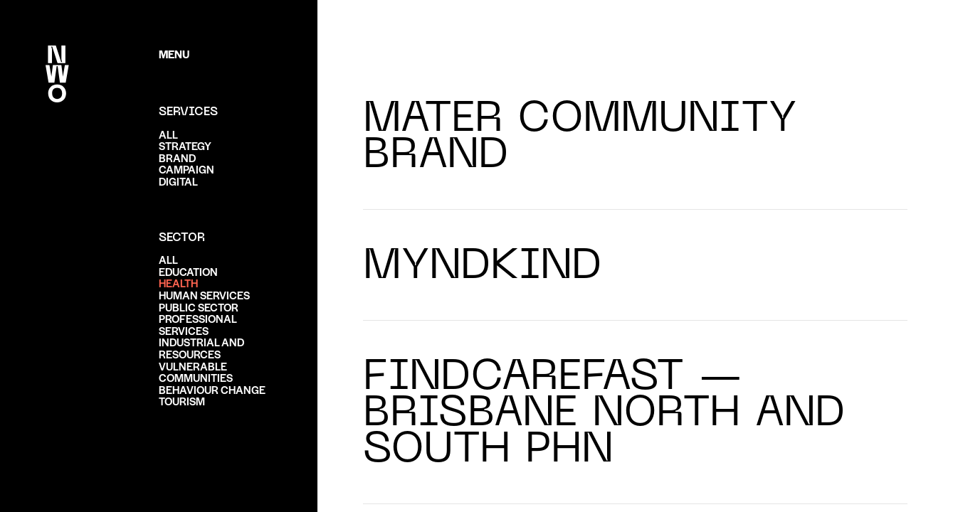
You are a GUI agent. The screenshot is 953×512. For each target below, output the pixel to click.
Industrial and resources (201, 347)
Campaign (186, 168)
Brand (177, 157)
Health (178, 282)
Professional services (197, 324)
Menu (174, 53)
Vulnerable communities (196, 371)
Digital (178, 181)
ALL (168, 134)
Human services (204, 294)
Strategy (185, 145)
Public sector (198, 306)
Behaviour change (212, 389)
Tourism (182, 400)
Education (188, 271)
